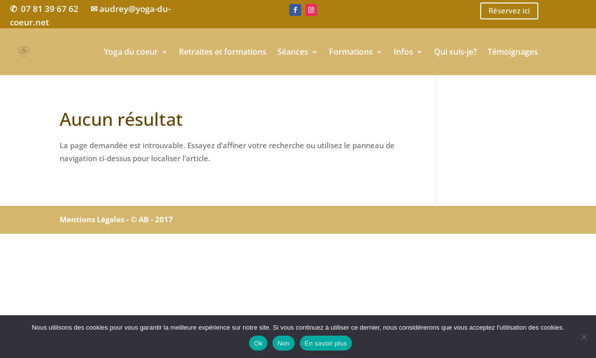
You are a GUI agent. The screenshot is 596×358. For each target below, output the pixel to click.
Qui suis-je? (455, 51)
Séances (292, 51)
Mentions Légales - (95, 219)
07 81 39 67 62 (50, 8)
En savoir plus (326, 343)
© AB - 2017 (152, 219)
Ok (258, 343)
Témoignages (513, 51)
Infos (403, 51)
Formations (351, 51)
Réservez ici (509, 10)
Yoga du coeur (131, 51)
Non (283, 343)
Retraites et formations (222, 51)
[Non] (584, 337)
